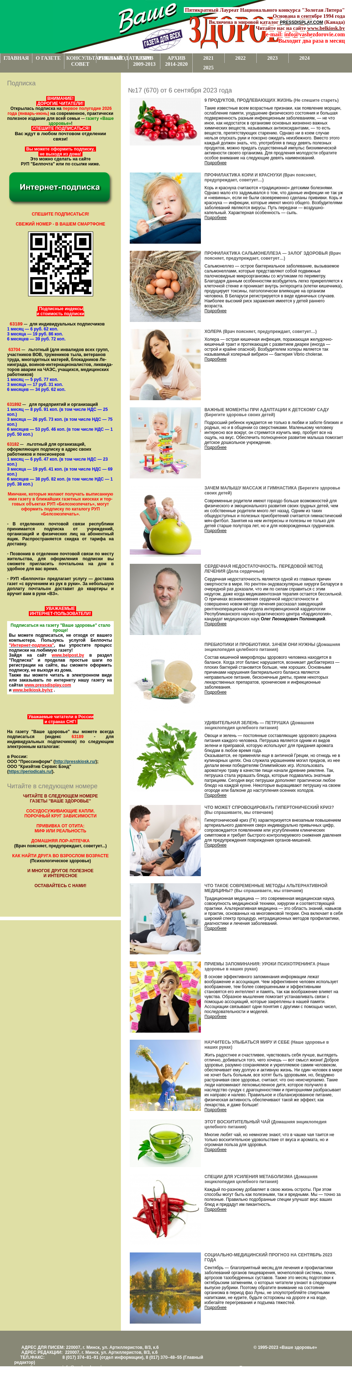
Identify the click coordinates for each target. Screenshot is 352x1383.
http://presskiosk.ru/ (75, 761)
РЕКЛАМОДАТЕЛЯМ (113, 58)
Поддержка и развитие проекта (270, 1367)
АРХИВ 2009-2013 (144, 61)
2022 (240, 58)
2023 (272, 58)
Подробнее (215, 162)
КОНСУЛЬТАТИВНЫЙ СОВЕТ (81, 61)
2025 (208, 67)
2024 (304, 58)
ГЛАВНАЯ (16, 58)
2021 (208, 58)
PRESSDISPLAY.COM (301, 22)
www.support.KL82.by (317, 1372)
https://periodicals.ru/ (30, 771)
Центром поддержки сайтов (266, 1372)
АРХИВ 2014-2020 (176, 61)
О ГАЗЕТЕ (48, 58)
